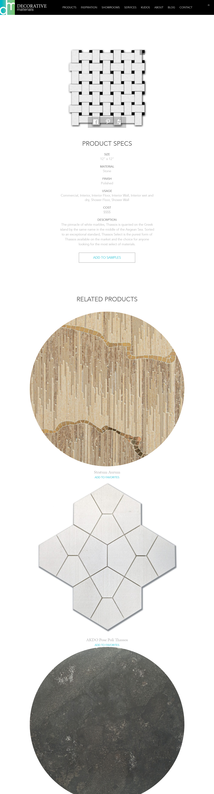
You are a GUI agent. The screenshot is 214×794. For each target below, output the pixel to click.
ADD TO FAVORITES (107, 477)
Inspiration (89, 7)
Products (69, 7)
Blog (171, 7)
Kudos (145, 7)
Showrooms (111, 7)
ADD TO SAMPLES (107, 257)
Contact (186, 7)
